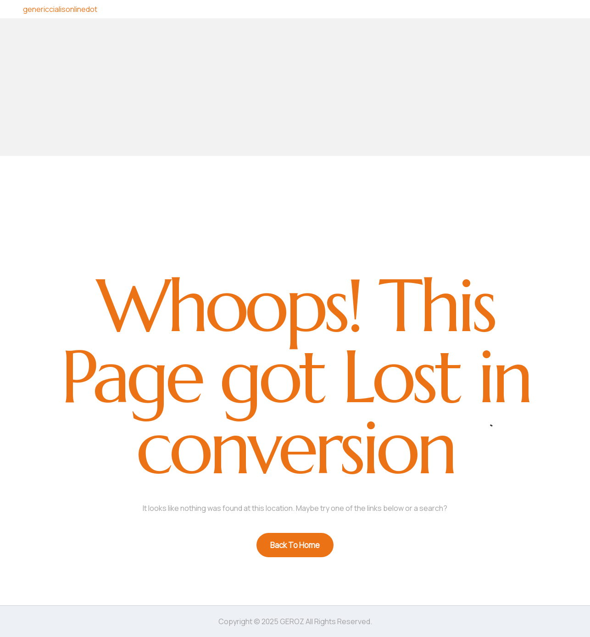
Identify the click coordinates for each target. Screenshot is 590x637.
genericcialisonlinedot (60, 9)
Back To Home (295, 545)
